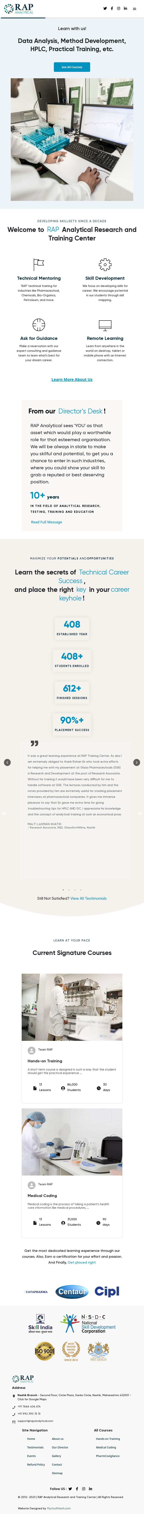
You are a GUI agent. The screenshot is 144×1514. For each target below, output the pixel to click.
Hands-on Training (108, 1439)
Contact (57, 1464)
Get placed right (82, 1262)
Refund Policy (36, 1464)
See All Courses (72, 67)
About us (58, 1439)
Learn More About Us (72, 379)
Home (31, 1439)
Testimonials (35, 1447)
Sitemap (57, 1473)
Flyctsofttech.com (59, 1508)
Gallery (56, 1456)
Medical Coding (106, 1447)
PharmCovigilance (108, 1456)
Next (140, 814)
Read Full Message (46, 522)
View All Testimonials (88, 899)
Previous (4, 814)
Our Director (60, 1447)
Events (31, 1456)
